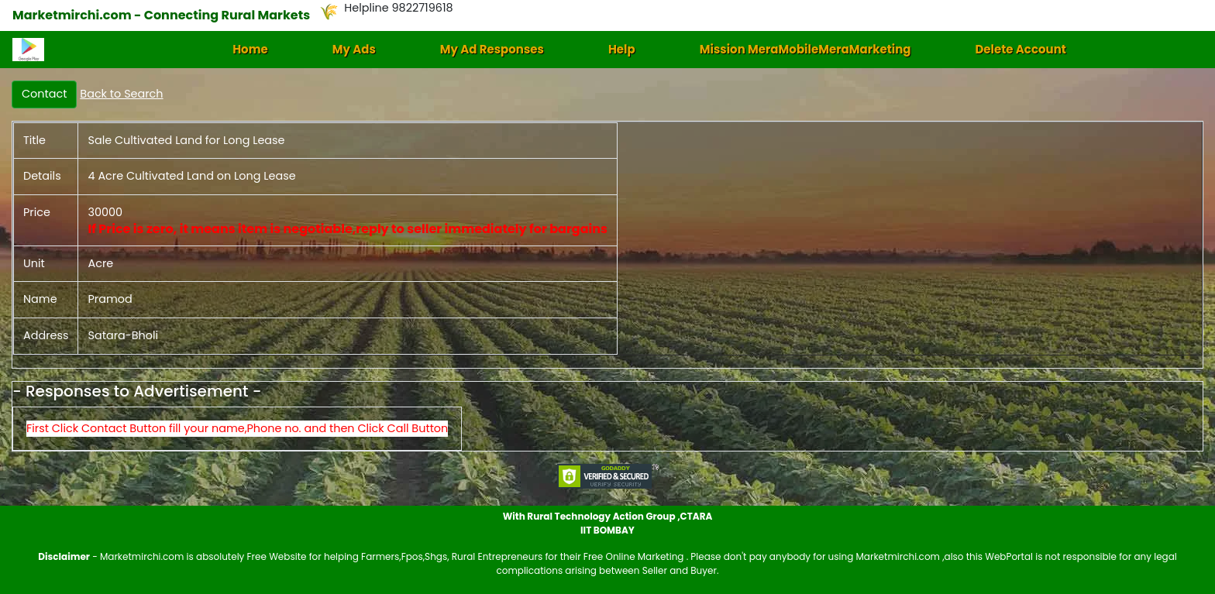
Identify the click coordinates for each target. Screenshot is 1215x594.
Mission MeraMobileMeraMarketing (805, 49)
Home (250, 49)
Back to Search (121, 93)
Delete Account (1020, 49)
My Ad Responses (492, 49)
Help (621, 49)
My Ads (354, 49)
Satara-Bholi (123, 335)
